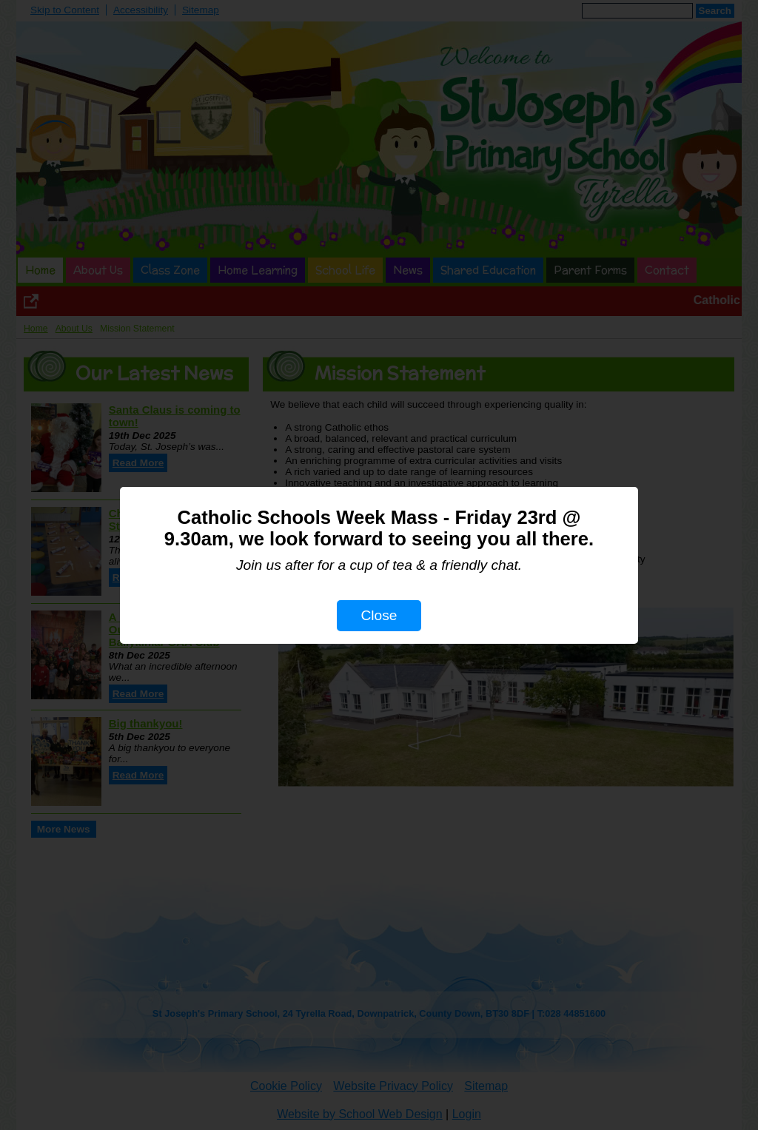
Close (378, 615)
